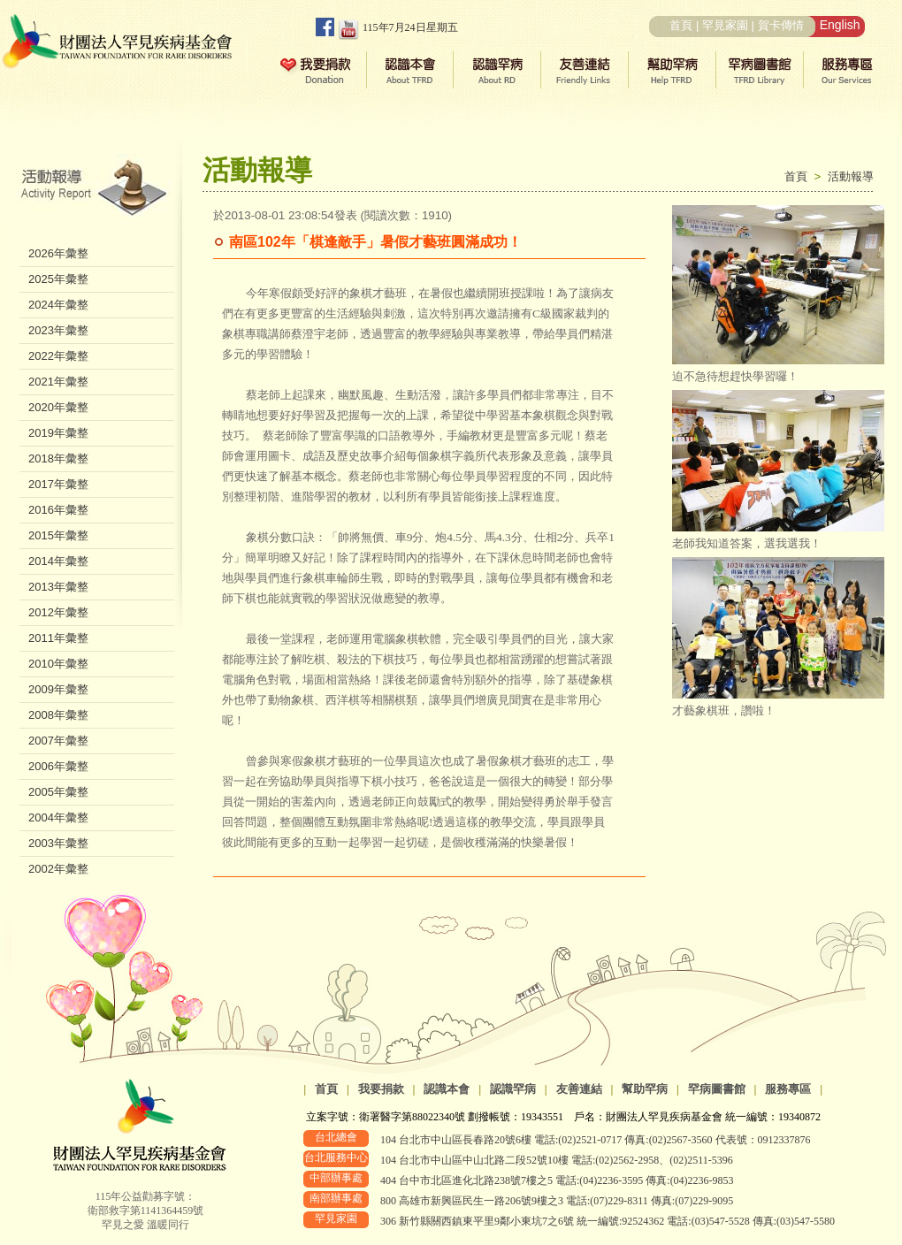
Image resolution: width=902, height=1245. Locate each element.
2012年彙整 (58, 612)
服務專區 (788, 1089)
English (840, 25)
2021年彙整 (58, 381)
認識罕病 (513, 1089)
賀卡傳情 (781, 25)
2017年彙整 (58, 484)
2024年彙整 (58, 304)
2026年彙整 (58, 253)
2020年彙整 (58, 407)
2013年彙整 (58, 586)
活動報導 (851, 176)
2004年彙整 (58, 817)
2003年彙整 (58, 843)
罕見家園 (725, 25)
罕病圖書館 (716, 1089)
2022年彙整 (58, 356)
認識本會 (447, 1089)
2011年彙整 (58, 638)
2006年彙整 (58, 766)
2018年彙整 (58, 458)
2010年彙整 (58, 663)
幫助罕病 (645, 1089)
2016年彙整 (58, 509)
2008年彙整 (58, 715)
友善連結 (579, 1089)
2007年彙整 (58, 740)
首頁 (680, 25)
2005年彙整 (58, 791)
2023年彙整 (58, 330)
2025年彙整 (58, 279)
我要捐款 (381, 1089)
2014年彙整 (58, 561)
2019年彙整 (58, 432)
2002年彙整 (58, 868)
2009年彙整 (58, 689)
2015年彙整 (58, 535)
